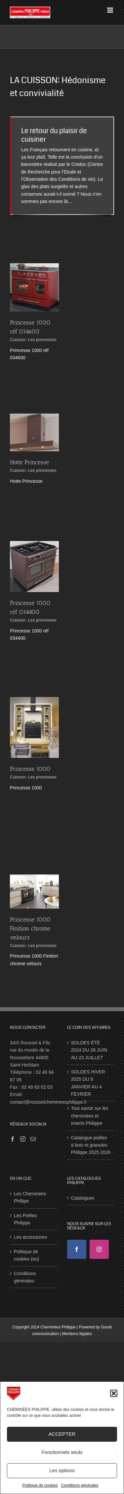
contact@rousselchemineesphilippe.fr (48, 1102)
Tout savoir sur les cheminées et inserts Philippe (89, 1116)
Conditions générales (79, 1485)
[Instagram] (22, 1139)
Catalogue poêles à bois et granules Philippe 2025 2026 (91, 1145)
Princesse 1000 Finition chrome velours (30, 928)
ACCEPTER (62, 1434)
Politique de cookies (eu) (26, 1255)
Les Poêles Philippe (25, 1219)
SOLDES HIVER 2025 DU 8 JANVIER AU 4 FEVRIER (88, 1083)
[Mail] (33, 1139)
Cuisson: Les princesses (33, 339)
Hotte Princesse (29, 462)
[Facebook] (12, 1139)
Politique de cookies (40, 1485)
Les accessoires (30, 1237)
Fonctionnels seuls (61, 1452)
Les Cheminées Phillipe (30, 1197)
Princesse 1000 (30, 768)
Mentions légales (77, 1333)
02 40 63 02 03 (36, 1087)
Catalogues (83, 1198)
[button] (113, 1393)
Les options (62, 1470)
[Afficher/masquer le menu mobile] (110, 10)
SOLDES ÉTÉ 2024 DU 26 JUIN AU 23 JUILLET (89, 1050)
